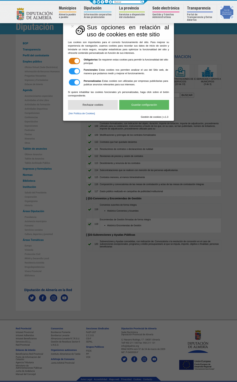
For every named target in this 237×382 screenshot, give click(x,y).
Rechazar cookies (93, 104)
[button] (68, 13)
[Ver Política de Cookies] (82, 113)
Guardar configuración (144, 104)
